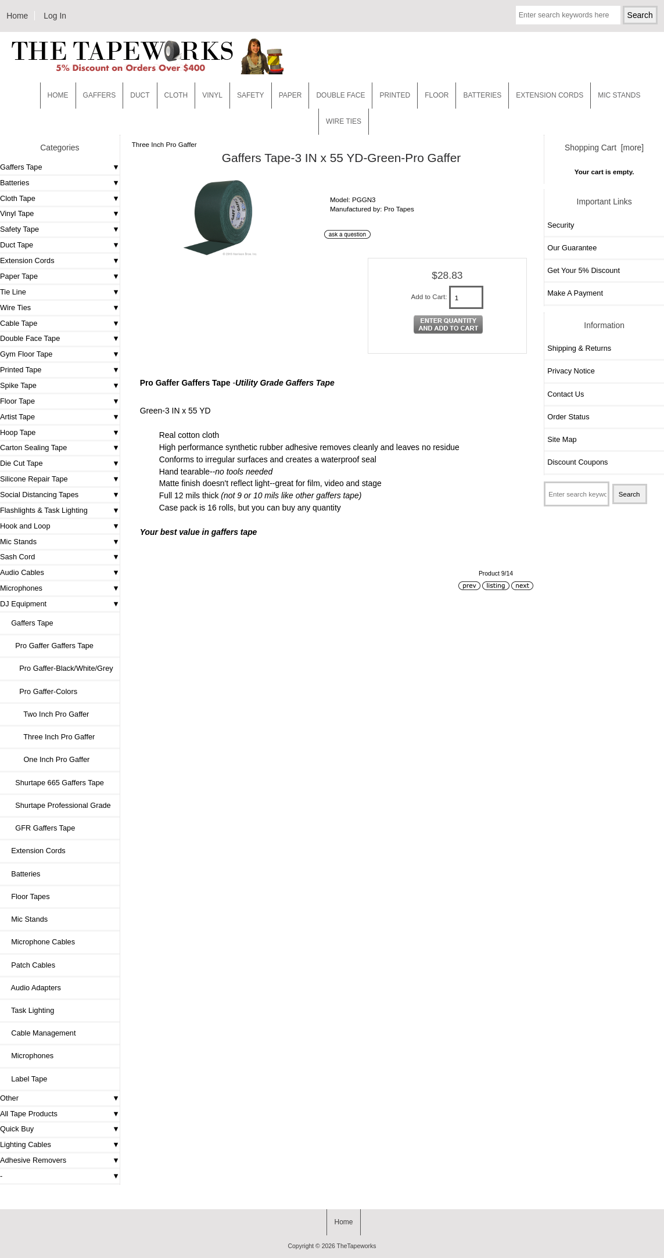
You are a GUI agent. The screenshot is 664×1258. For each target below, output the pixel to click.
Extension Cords (27, 260)
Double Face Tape (30, 338)
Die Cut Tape (21, 463)
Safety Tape (19, 229)
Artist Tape (17, 416)
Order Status (568, 416)
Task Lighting (28, 1010)
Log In (55, 15)
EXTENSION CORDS (549, 95)
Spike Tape (18, 385)
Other (9, 1098)
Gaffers (99, 95)
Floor (436, 95)
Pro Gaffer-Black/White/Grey (58, 668)
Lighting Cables (25, 1144)
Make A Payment (575, 293)
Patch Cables (29, 965)
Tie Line (13, 291)
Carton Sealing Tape (33, 447)
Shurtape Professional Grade (57, 805)
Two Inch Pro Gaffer (46, 714)
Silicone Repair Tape (34, 479)
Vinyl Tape (17, 213)
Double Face (340, 95)
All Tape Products (29, 1113)
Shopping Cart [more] (604, 147)
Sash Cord (17, 556)
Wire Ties (15, 307)
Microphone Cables (39, 941)
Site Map (561, 439)
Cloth (176, 95)
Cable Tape (18, 323)
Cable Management (39, 1033)
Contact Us (565, 394)
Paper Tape (19, 276)
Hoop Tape (17, 432)
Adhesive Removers (33, 1160)
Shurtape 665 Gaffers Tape (53, 782)
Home (17, 15)
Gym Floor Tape (26, 354)
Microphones (21, 588)
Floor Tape (17, 401)
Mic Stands (18, 541)
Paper (290, 95)
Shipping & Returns (579, 348)
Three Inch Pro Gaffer (164, 144)
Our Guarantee (572, 247)
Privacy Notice (570, 370)
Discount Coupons (577, 462)
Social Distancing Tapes (39, 494)
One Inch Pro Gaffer (46, 759)
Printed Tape (20, 369)
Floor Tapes (26, 896)
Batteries (482, 95)
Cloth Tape (17, 198)
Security (560, 225)
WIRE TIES (343, 121)
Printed (394, 95)
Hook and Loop (25, 526)
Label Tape (25, 1078)
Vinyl (212, 95)
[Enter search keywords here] (568, 15)
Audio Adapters (32, 987)
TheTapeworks (356, 1246)
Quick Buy (17, 1128)
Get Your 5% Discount (583, 270)
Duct (139, 95)
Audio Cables (22, 572)
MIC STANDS (619, 95)
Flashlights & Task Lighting (44, 510)
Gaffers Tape (21, 167)
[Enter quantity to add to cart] (466, 297)
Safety (250, 95)
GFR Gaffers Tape (39, 828)
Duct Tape (16, 244)
